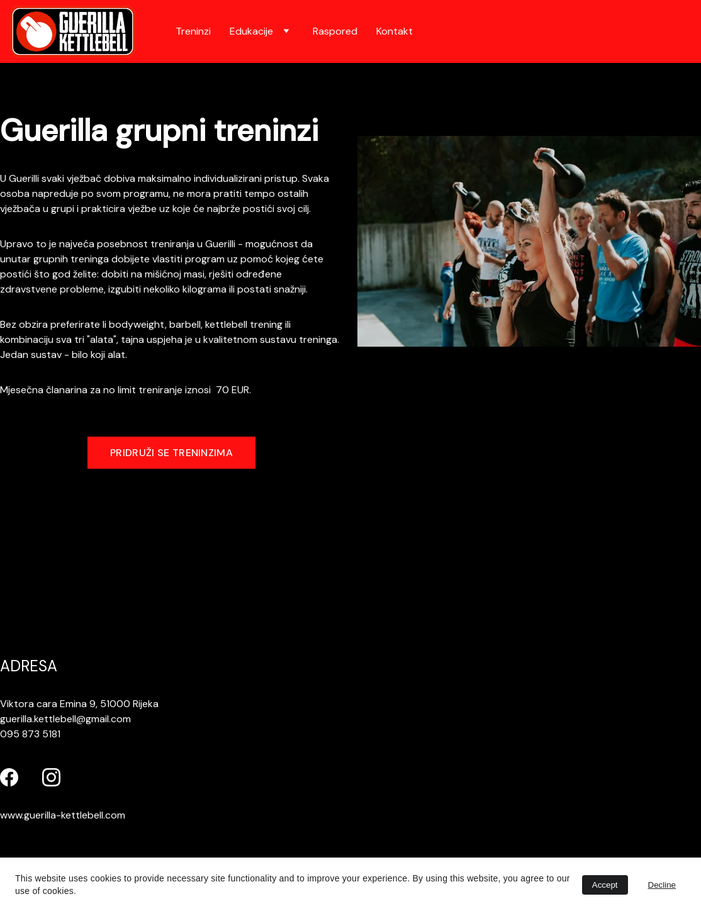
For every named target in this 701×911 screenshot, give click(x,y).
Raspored (335, 31)
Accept (605, 885)
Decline (662, 885)
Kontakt (394, 31)
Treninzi (193, 31)
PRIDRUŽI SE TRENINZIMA (171, 452)
